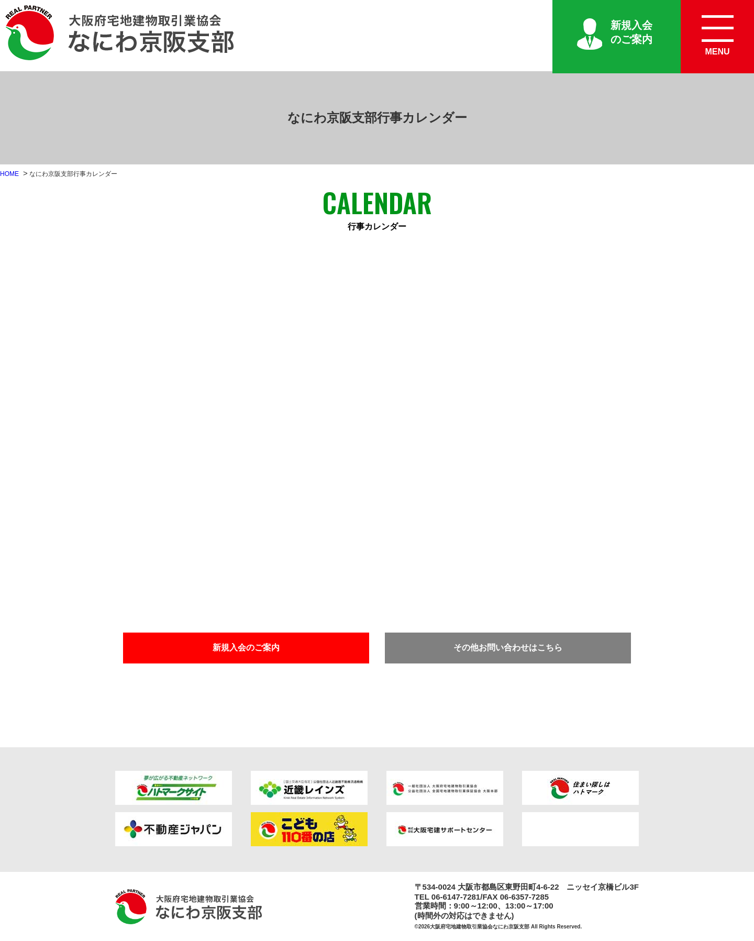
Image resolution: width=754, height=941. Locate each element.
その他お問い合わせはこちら (507, 647)
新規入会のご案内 (631, 32)
